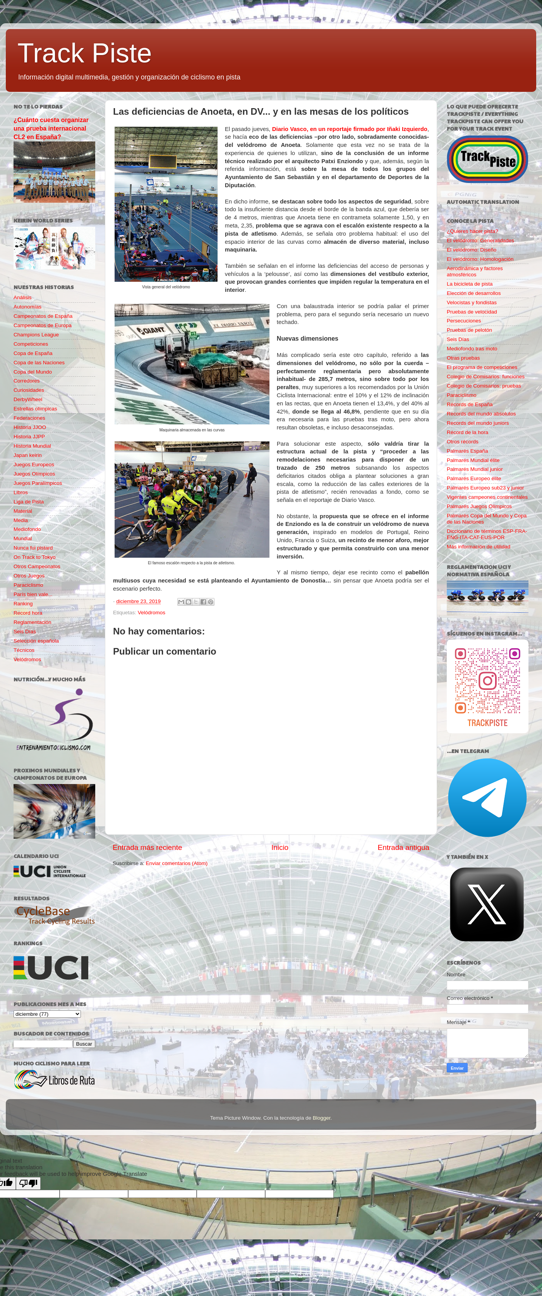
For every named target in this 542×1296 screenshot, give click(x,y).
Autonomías (27, 307)
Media (21, 520)
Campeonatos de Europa (43, 325)
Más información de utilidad (478, 547)
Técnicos (24, 650)
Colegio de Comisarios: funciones (486, 376)
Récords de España (470, 404)
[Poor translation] (28, 1183)
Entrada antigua (403, 847)
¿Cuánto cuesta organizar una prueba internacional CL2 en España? (51, 128)
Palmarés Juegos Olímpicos (479, 506)
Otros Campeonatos (37, 566)
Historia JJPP (29, 436)
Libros (21, 492)
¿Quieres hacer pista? (472, 231)
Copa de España (33, 353)
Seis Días (25, 631)
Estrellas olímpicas (35, 409)
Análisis (23, 297)
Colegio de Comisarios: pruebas (484, 386)
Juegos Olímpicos (34, 474)
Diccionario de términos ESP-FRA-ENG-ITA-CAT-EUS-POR (487, 534)
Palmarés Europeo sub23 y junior (485, 488)
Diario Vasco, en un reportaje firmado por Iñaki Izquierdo (349, 129)
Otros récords (463, 442)
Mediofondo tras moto (472, 349)
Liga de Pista (29, 502)
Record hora (28, 613)
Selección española (36, 641)
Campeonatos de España (43, 316)
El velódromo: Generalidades (480, 240)
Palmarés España (467, 451)
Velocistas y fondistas (472, 302)
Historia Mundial (32, 446)
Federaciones (29, 418)
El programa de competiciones (482, 367)
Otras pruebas (463, 358)
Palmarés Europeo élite (474, 478)
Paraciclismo (28, 585)
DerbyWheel (28, 399)
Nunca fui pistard (33, 548)
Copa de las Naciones (39, 362)
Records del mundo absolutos (481, 414)
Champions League (36, 335)
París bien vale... (33, 594)
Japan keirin (28, 455)
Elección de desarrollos (474, 293)
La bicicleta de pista (470, 284)
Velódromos (151, 612)
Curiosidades (29, 390)
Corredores (27, 381)
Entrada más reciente (147, 847)
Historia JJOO (30, 427)
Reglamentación (32, 622)
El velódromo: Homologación (480, 259)
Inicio (279, 847)
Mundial (23, 538)
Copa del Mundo (33, 372)
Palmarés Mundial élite (473, 460)
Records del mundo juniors (478, 423)
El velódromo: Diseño (471, 250)
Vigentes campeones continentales (487, 497)
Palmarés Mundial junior (475, 469)
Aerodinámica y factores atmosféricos (475, 271)
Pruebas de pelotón (469, 330)
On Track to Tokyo (35, 557)
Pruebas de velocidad (472, 312)
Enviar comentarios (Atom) (177, 863)
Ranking (23, 604)
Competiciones (31, 344)
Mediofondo (27, 529)
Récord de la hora (467, 432)
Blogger (322, 1118)
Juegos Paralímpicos (38, 483)
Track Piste (84, 53)
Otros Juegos (29, 576)
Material (23, 511)
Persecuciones (464, 321)
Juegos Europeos (34, 464)
